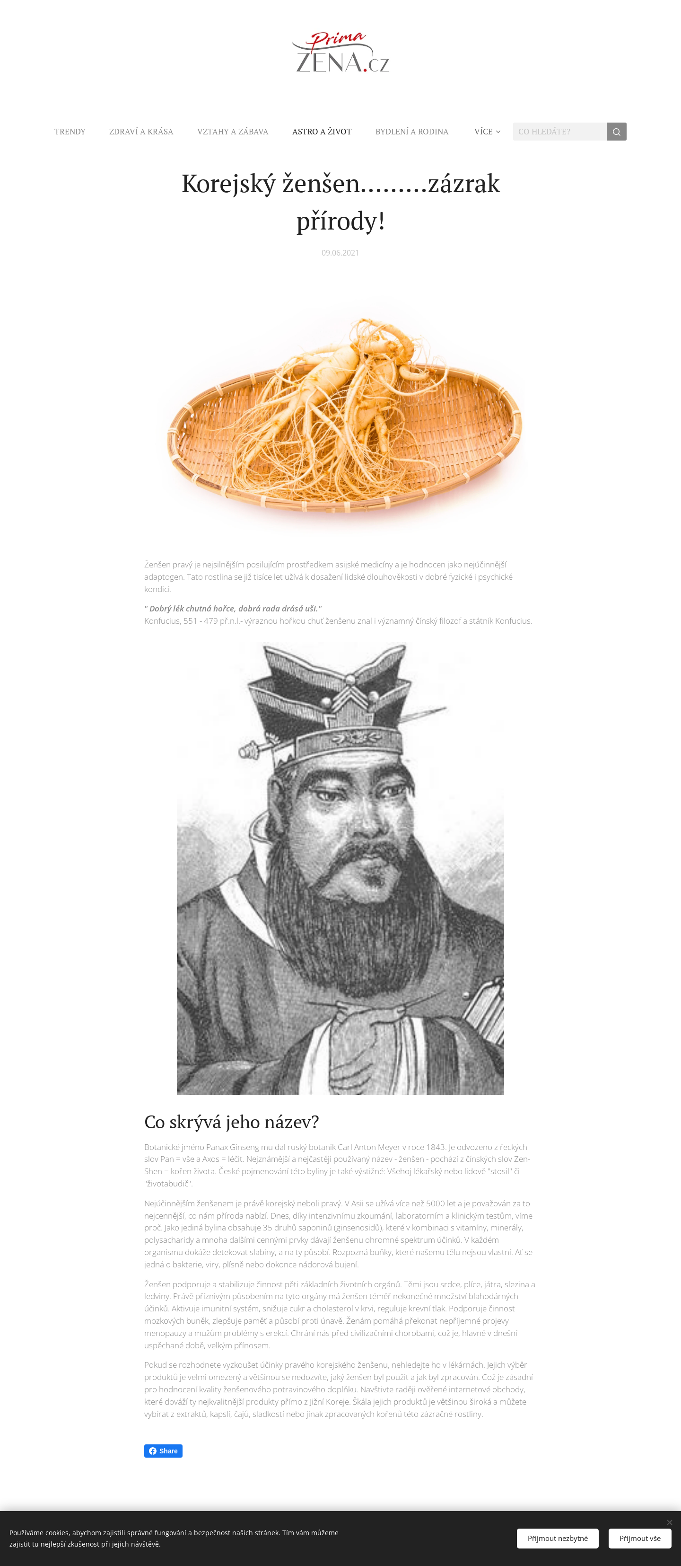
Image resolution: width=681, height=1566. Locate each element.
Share (163, 1451)
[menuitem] (75, 131)
